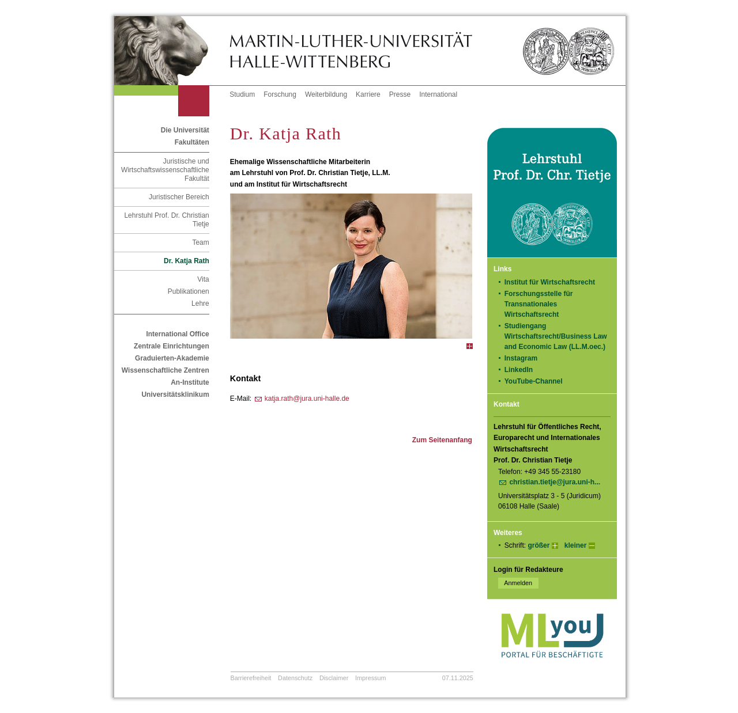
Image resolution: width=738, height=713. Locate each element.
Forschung (279, 94)
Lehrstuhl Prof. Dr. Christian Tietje (166, 219)
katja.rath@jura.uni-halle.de (307, 399)
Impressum (370, 677)
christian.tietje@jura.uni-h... (554, 482)
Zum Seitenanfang (442, 440)
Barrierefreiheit (251, 677)
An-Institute (190, 382)
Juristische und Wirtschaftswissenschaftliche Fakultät (165, 170)
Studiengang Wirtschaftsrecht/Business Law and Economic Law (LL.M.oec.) (555, 336)
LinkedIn (522, 370)
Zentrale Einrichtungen (171, 346)
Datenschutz (295, 677)
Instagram (524, 358)
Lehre (200, 303)
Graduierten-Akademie (172, 358)
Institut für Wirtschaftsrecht (549, 282)
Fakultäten (192, 142)
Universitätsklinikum (175, 394)
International (438, 94)
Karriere (368, 94)
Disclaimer (333, 677)
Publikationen (188, 291)
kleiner (575, 545)
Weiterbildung (326, 94)
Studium (242, 94)
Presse (400, 94)
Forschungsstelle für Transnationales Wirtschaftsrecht (538, 304)
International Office (177, 334)
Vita (203, 279)
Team (200, 242)
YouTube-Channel (537, 381)
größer (538, 545)
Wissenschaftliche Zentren (165, 370)
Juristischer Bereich (179, 197)
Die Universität (185, 130)
